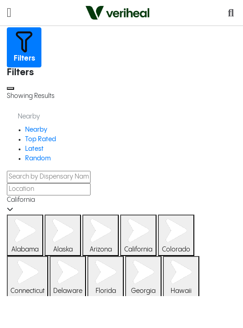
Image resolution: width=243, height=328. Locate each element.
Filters (24, 46)
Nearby (36, 130)
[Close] (10, 88)
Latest (34, 149)
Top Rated (40, 139)
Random (38, 158)
